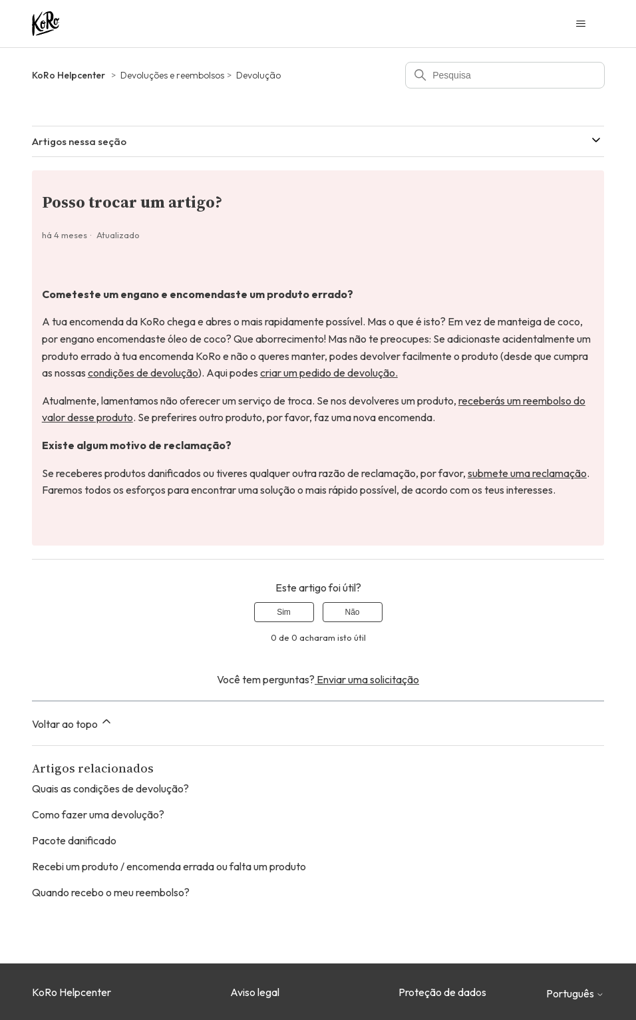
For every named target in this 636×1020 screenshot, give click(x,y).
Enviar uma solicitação (367, 679)
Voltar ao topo (72, 723)
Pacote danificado (74, 840)
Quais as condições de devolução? (110, 788)
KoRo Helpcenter (68, 75)
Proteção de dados (442, 992)
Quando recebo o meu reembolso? (111, 892)
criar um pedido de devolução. (329, 372)
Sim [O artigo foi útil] (284, 612)
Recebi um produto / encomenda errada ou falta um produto (169, 866)
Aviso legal (254, 992)
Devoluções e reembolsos (172, 75)
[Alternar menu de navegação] (580, 24)
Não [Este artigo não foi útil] (352, 612)
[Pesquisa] (505, 75)
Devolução (258, 75)
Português (575, 993)
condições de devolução (143, 372)
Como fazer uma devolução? (98, 814)
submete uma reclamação (527, 473)
